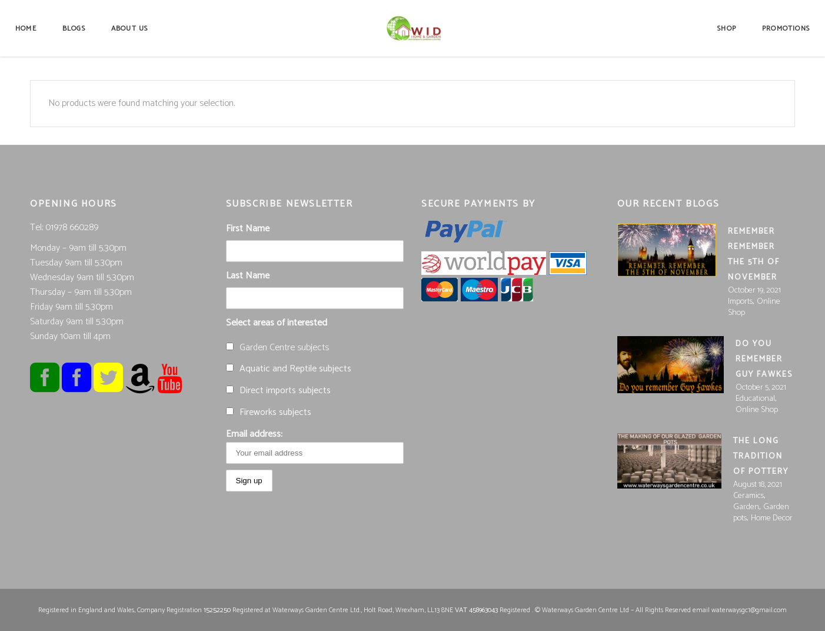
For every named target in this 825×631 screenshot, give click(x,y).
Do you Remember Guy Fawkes (764, 359)
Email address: (315, 445)
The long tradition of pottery (761, 456)
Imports (740, 301)
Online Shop (757, 410)
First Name (248, 229)
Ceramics (748, 496)
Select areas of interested (276, 323)
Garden (746, 507)
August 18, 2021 (757, 484)
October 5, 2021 (761, 387)
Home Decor (772, 518)
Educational (755, 399)
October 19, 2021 (754, 290)
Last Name (248, 276)
